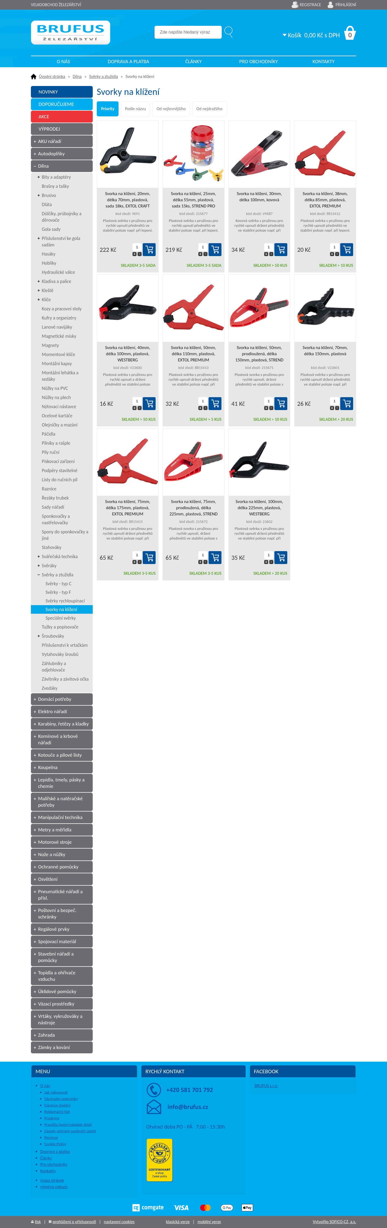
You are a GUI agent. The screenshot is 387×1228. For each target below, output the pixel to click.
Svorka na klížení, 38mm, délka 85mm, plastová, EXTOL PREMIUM (325, 200)
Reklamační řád (57, 1111)
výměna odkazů (53, 1186)
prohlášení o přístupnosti (74, 1221)
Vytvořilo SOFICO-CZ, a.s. (334, 1221)
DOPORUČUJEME (56, 104)
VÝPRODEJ (49, 129)
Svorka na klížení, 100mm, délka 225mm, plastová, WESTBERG (259, 508)
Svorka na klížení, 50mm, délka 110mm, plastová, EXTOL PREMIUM (193, 354)
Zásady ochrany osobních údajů (70, 1131)
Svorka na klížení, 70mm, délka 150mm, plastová (325, 351)
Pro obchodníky (258, 61)
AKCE (43, 116)
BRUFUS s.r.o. (266, 1085)
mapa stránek (52, 1180)
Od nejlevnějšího (171, 108)
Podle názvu (135, 108)
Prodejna (51, 1118)
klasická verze (178, 1221)
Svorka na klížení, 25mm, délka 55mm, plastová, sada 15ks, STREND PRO (193, 200)
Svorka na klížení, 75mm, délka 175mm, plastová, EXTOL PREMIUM (127, 508)
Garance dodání (57, 1105)
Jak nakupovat (56, 1092)
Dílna (77, 76)
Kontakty (324, 61)
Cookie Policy (55, 1143)
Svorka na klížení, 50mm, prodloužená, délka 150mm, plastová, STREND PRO (259, 354)
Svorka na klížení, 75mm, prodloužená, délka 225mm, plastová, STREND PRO (193, 508)
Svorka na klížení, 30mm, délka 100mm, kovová (259, 197)
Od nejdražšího (209, 108)
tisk (38, 1221)
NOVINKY (48, 92)
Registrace (310, 4)
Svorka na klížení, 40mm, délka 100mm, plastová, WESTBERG (127, 354)
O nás (63, 61)
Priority (107, 108)
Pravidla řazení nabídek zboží (68, 1124)
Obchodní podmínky (61, 1098)
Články (193, 61)
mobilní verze (209, 1221)
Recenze (51, 1137)
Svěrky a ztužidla (103, 76)
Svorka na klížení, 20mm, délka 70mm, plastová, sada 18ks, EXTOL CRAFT (127, 200)
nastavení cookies (119, 1221)
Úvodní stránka (52, 76)
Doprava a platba (128, 61)
